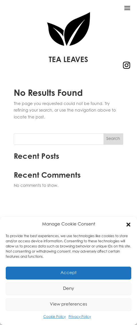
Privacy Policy (79, 317)
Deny (68, 289)
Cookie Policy (54, 317)
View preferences (68, 304)
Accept (68, 273)
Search (113, 139)
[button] (128, 224)
